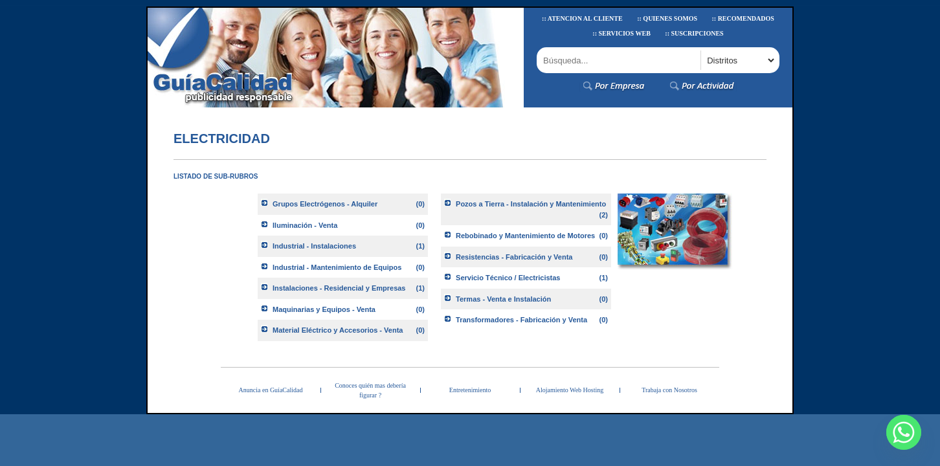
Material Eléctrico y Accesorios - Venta (338, 330)
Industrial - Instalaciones (314, 246)
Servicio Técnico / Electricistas (508, 278)
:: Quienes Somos (667, 18)
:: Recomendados (742, 18)
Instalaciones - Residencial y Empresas (339, 288)
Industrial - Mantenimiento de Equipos (337, 267)
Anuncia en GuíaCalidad (271, 390)
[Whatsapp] (903, 432)
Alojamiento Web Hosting (570, 390)
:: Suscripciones (694, 33)
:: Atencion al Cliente (582, 18)
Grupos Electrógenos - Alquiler (325, 204)
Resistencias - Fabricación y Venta (514, 257)
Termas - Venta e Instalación (503, 299)
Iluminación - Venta (305, 225)
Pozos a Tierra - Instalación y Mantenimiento (531, 204)
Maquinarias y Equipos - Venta (324, 309)
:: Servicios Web (621, 33)
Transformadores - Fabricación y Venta (521, 320)
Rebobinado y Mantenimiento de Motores (525, 235)
